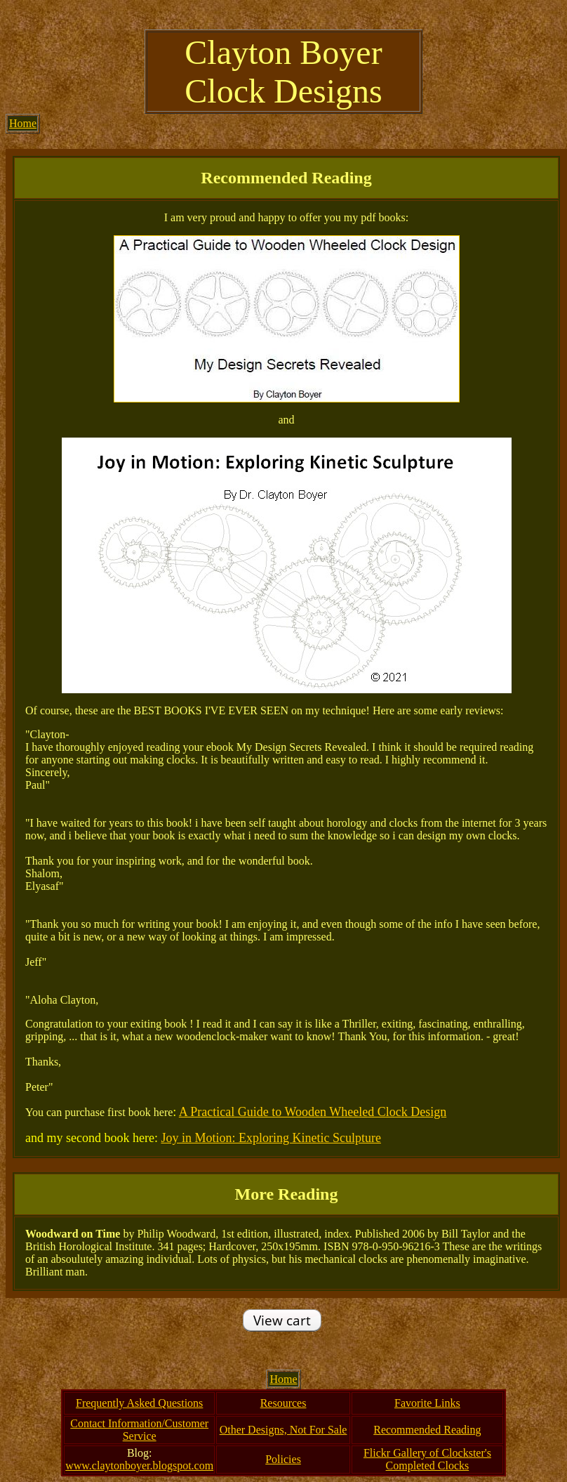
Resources (283, 1403)
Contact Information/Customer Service (139, 1429)
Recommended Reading (427, 1430)
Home (22, 123)
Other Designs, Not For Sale (283, 1430)
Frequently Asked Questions (139, 1403)
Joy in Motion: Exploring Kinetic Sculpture (270, 1138)
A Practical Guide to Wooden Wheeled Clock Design (312, 1112)
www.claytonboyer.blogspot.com (139, 1465)
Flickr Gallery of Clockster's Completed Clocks (427, 1459)
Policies (283, 1459)
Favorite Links (427, 1403)
